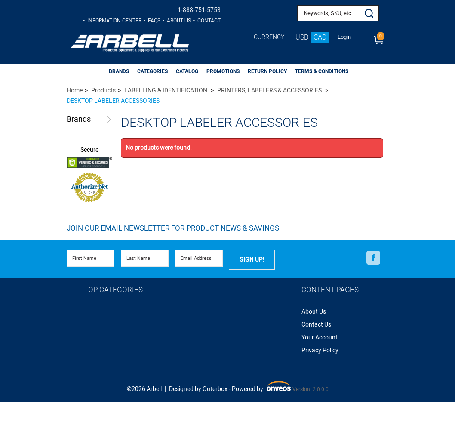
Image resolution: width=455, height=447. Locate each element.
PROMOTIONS (223, 71)
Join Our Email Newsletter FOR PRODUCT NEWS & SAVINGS (173, 228)
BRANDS (119, 71)
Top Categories (113, 289)
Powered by (261, 388)
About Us (179, 21)
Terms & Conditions (321, 71)
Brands (79, 120)
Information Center (114, 21)
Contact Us (316, 324)
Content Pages (330, 289)
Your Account (319, 337)
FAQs (154, 21)
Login (344, 37)
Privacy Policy (319, 350)
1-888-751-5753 (199, 10)
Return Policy (267, 71)
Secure (89, 150)
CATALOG (187, 71)
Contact (209, 21)
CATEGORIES (152, 71)
